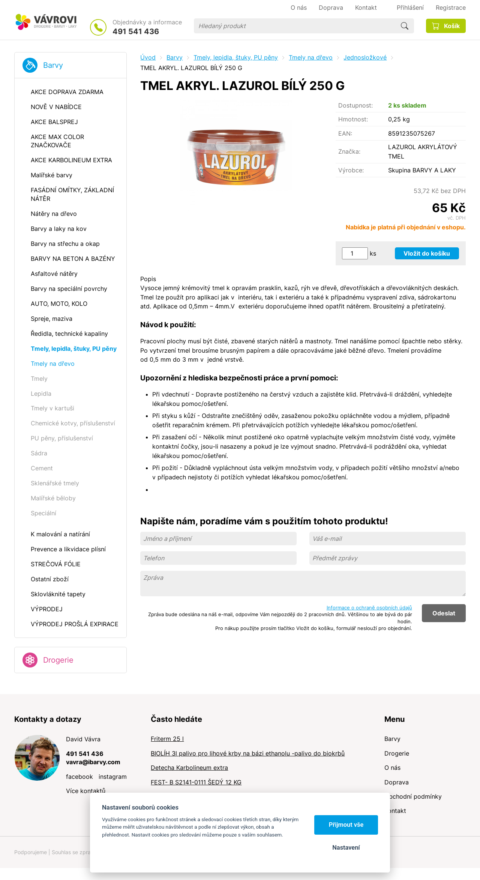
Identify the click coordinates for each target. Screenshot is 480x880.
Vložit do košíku (427, 253)
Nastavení (346, 847)
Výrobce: (351, 170)
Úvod (148, 57)
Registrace (451, 7)
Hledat (404, 25)
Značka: (349, 151)
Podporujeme (30, 852)
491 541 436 (135, 31)
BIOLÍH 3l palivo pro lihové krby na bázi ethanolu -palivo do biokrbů (248, 753)
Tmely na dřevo (311, 57)
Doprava (396, 782)
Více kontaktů (85, 791)
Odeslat (443, 613)
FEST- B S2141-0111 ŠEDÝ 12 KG (196, 782)
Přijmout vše (346, 824)
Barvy (53, 65)
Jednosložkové (365, 57)
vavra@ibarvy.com (93, 762)
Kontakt (395, 810)
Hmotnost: (353, 119)
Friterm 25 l (167, 738)
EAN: (345, 133)
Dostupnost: (355, 105)
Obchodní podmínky (413, 796)
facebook (79, 776)
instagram (113, 776)
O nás (392, 767)
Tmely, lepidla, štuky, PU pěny (236, 57)
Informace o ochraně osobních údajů (369, 608)
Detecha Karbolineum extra (189, 767)
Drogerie (58, 660)
